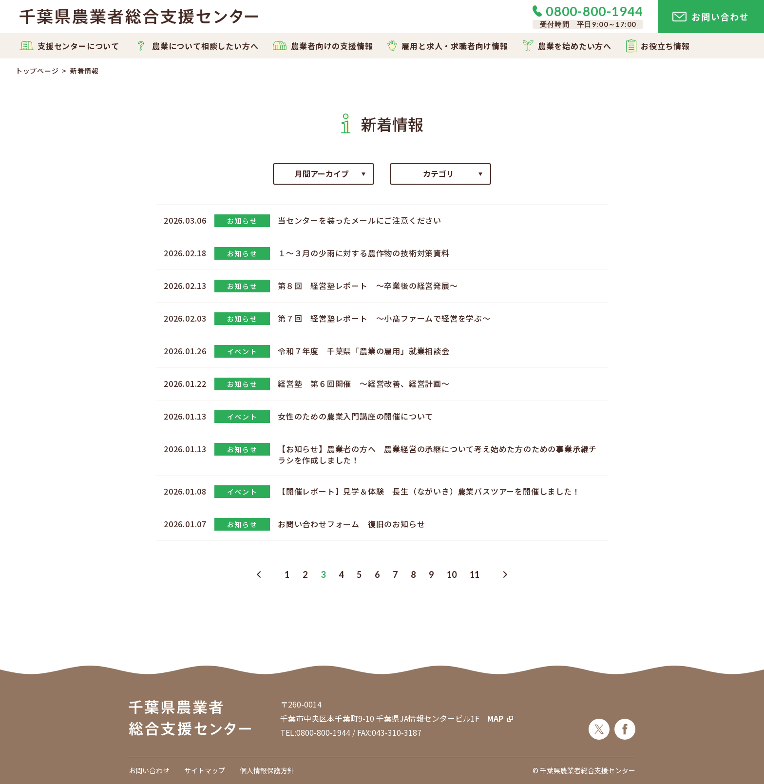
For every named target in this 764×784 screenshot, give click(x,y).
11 (474, 574)
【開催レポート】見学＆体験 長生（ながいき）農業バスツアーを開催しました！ (429, 491)
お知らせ (242, 220)
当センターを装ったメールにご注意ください (359, 220)
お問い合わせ (149, 770)
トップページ (37, 71)
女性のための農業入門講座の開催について (355, 416)
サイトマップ (204, 770)
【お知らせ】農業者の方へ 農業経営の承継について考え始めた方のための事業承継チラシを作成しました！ (437, 454)
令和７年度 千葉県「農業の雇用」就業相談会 (364, 351)
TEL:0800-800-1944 (315, 732)
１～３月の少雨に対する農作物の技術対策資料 (364, 253)
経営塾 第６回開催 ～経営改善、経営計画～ (364, 383)
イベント (242, 351)
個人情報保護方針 (267, 770)
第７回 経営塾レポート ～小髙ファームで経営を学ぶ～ (384, 318)
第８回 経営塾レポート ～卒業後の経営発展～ (368, 285)
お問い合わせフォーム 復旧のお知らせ (351, 524)
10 (452, 574)
